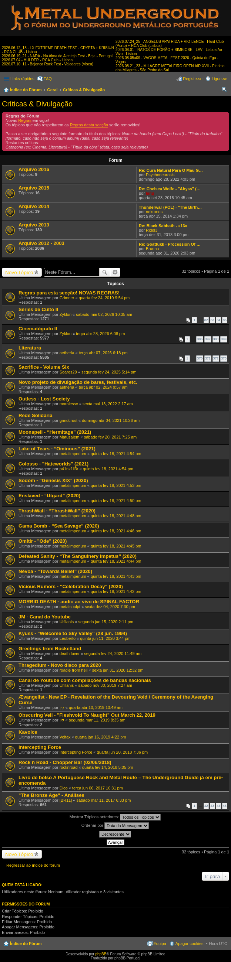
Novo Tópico (19, 272)
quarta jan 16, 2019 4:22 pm (100, 737)
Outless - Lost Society (44, 399)
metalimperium (73, 453)
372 (216, 358)
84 (218, 320)
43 (212, 806)
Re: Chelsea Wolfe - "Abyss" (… (170, 189)
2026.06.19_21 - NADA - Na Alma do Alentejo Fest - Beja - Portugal (57, 56)
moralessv (69, 404)
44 (218, 806)
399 (224, 339)
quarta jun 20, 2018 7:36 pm (122, 752)
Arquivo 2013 (34, 225)
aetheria (67, 353)
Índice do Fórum (26, 90)
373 (224, 358)
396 (199, 339)
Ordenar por (115, 825)
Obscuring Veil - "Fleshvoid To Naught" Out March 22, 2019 (87, 715)
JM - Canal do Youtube (45, 617)
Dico (64, 788)
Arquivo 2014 (34, 206)
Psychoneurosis (160, 175)
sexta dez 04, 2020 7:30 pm (110, 606)
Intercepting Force (40, 747)
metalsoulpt (70, 606)
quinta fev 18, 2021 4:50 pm (116, 500)
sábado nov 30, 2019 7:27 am (105, 685)
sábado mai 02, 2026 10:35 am (104, 314)
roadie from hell (74, 670)
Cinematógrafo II (38, 328)
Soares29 (68, 372)
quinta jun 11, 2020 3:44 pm (105, 638)
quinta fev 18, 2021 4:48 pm (116, 516)
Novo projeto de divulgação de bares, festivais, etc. (78, 382)
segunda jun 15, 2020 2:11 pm (105, 622)
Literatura (30, 348)
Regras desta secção (89, 125)
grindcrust (68, 420)
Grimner (67, 298)
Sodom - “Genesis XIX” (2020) (53, 480)
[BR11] (66, 800)
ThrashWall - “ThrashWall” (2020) (57, 511)
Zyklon (65, 314)
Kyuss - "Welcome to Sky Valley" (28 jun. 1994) (73, 633)
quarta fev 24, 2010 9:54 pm (104, 298)
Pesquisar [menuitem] (224, 90)
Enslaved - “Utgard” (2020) (49, 495)
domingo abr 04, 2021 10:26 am (111, 420)
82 (206, 320)
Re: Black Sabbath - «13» (163, 226)
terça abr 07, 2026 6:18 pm (103, 353)
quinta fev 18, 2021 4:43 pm (116, 576)
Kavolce (28, 732)
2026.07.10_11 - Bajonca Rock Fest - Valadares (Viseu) (47, 64)
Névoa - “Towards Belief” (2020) (55, 571)
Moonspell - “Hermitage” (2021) (55, 432)
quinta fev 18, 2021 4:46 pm (116, 531)
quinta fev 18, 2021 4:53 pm (116, 485)
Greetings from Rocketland (50, 648)
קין (62, 707)
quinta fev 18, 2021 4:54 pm (116, 453)
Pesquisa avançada (115, 272)
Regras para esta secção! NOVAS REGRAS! (69, 293)
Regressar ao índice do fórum (33, 865)
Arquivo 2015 (34, 188)
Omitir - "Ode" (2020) (43, 541)
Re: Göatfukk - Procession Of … (170, 244)
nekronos (154, 211)
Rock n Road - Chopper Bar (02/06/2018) (65, 762)
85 (225, 320)
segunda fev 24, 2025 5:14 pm (109, 372)
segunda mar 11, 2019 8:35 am (97, 720)
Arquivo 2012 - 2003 (41, 243)
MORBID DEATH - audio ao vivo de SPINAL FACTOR (79, 601)
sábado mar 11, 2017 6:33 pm (104, 800)
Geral (52, 90)
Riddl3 (151, 230)
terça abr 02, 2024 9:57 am (103, 387)
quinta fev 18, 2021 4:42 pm (116, 591)
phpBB (100, 954)
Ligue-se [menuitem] (219, 78)
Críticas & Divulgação (84, 90)
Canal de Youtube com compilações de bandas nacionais (85, 680)
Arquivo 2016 (34, 169)
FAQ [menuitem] (48, 78)
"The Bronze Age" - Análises (51, 795)
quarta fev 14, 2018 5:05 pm (107, 767)
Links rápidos (22, 78)
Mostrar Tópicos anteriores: (115, 817)
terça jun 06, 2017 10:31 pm (97, 788)
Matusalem (70, 437)
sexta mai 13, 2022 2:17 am (108, 404)
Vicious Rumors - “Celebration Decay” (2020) (71, 586)
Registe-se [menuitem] (192, 78)
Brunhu (152, 248)
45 (225, 806)
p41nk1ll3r (69, 469)
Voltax (65, 737)
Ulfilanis (67, 622)
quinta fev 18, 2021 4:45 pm (116, 546)
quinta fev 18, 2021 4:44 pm (116, 561)
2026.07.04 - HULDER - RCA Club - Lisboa (37, 60)
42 (206, 806)
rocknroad (69, 767)
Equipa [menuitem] (160, 943)
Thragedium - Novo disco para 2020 (60, 665)
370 (199, 358)
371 (208, 358)
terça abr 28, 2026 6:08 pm (100, 333)
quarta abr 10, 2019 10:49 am (96, 707)
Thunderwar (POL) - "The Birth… (170, 207)
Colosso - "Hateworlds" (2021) (53, 464)
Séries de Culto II (38, 309)
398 (216, 339)
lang (150, 193)
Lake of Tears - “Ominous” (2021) (57, 448)
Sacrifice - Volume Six (44, 367)
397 (208, 339)
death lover (70, 653)
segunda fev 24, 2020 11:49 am (112, 653)
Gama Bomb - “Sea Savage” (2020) (59, 526)
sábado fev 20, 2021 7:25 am (110, 437)
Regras (24, 120)
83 (212, 320)
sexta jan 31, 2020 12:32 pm (118, 670)
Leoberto (68, 638)
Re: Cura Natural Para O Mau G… (171, 170)
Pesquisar (104, 272)
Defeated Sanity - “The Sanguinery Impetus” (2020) (78, 556)
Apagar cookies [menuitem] (189, 943)
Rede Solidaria (36, 415)
